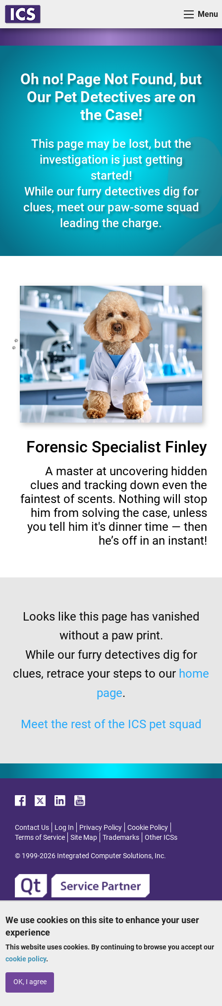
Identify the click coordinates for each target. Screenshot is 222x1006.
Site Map (83, 837)
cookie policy (25, 959)
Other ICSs (161, 837)
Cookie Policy (147, 827)
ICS (23, 14)
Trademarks (121, 837)
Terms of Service (40, 837)
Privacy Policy (100, 827)
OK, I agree (30, 982)
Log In (64, 827)
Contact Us (32, 827)
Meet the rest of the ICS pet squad (111, 724)
